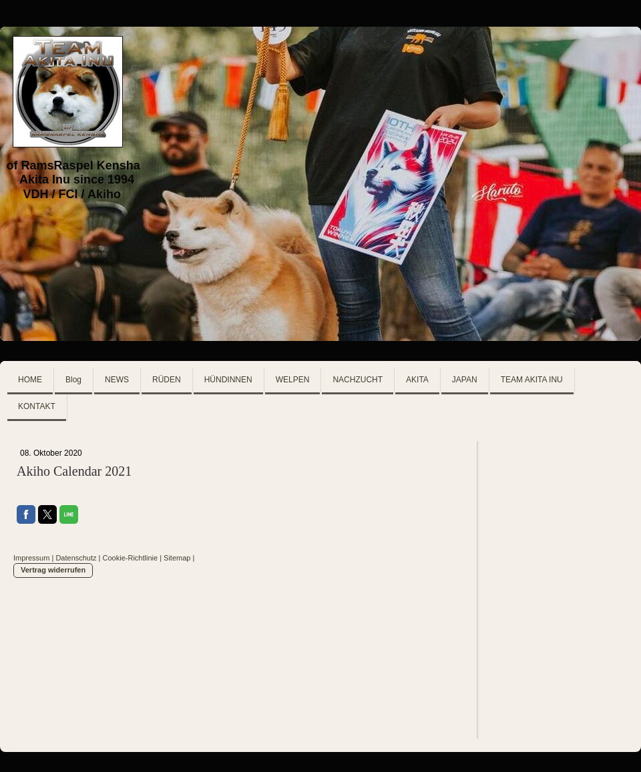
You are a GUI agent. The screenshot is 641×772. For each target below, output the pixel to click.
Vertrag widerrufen (53, 570)
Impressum (31, 558)
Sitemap (177, 558)
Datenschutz (75, 558)
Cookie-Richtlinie (130, 558)
